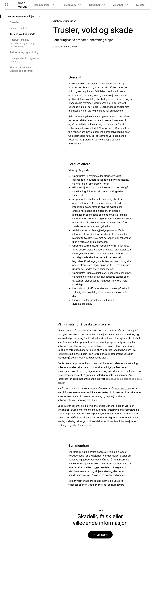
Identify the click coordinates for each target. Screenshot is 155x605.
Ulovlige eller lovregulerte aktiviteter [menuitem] (24, 60)
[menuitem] (23, 16)
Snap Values (22, 4)
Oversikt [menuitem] (14, 22)
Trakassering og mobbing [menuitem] (24, 52)
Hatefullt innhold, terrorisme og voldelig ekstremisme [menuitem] (22, 43)
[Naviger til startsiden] (14, 4)
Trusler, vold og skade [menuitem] (22, 33)
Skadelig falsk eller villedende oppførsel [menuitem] (21, 69)
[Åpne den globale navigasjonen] (6, 5)
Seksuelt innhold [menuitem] (19, 28)
